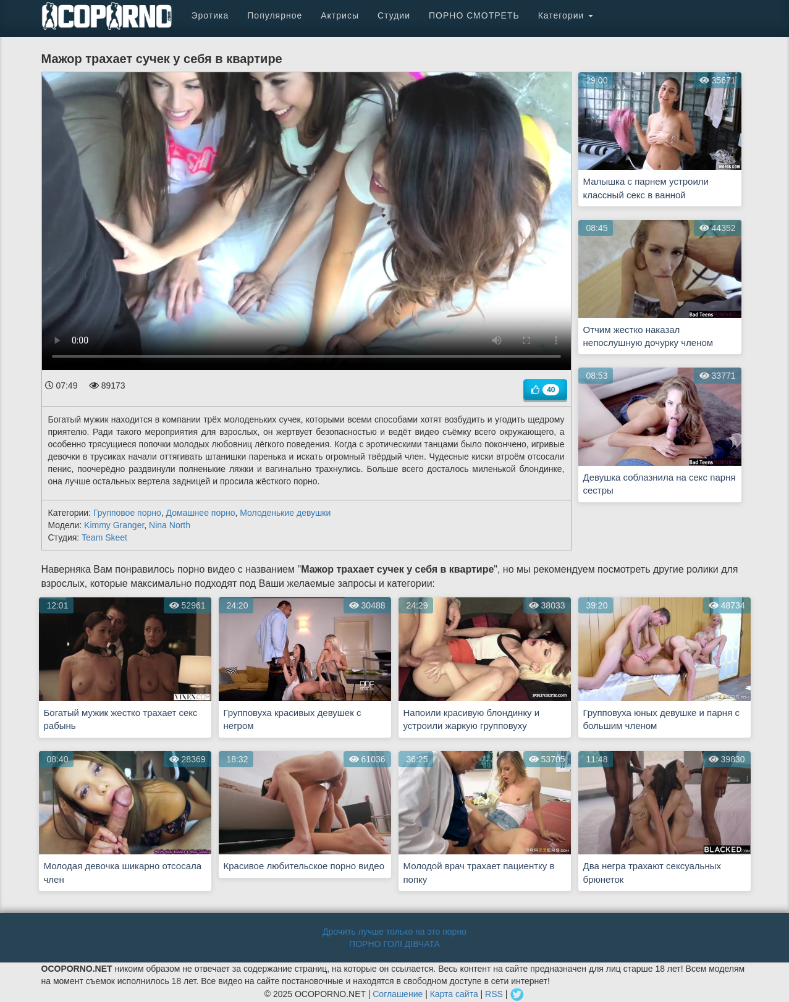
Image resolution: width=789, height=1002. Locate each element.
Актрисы (340, 15)
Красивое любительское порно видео (304, 866)
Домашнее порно (200, 513)
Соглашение (398, 994)
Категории (566, 15)
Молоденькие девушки (285, 513)
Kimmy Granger (114, 525)
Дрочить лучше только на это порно (394, 932)
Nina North (169, 525)
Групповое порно (127, 513)
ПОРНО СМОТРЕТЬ (474, 15)
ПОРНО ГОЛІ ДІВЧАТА (394, 944)
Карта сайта (454, 994)
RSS (494, 994)
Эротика (210, 15)
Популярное (274, 15)
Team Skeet (104, 537)
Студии (394, 15)
